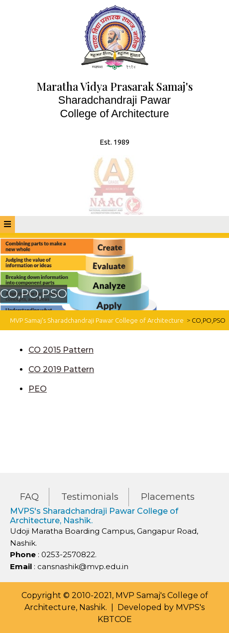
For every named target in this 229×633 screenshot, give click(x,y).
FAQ (29, 496)
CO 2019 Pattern (61, 369)
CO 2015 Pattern (61, 350)
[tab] (7, 224)
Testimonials (89, 496)
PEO (37, 389)
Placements (168, 496)
